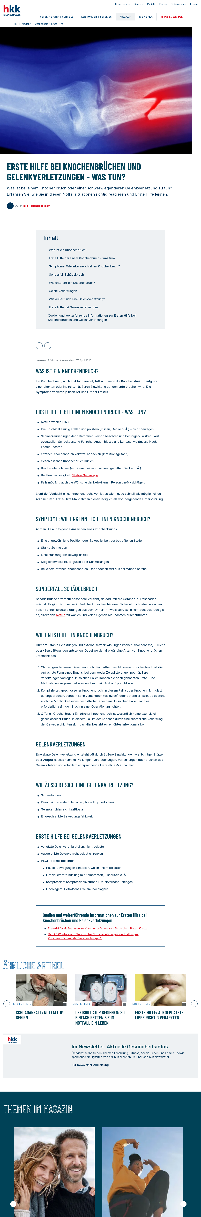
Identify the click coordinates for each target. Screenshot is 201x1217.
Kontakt (151, 4)
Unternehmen (179, 4)
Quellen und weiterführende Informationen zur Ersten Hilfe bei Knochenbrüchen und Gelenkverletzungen (89, 318)
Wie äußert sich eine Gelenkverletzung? (74, 299)
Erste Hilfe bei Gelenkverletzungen (70, 307)
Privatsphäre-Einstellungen (116, 1210)
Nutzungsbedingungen (32, 1210)
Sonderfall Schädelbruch (63, 274)
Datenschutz (56, 1210)
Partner (163, 4)
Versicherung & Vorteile (19, 1170)
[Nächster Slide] (194, 1003)
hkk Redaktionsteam (36, 205)
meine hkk (10, 1178)
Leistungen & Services (57, 1170)
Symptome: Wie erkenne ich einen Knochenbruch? (81, 266)
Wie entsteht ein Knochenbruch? (69, 282)
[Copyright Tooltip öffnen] (65, 1006)
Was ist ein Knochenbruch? (65, 250)
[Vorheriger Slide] (6, 1003)
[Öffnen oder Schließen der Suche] (194, 16)
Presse (194, 4)
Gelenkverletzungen (60, 291)
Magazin (85, 1170)
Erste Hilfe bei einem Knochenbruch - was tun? (79, 258)
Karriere (139, 4)
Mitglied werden (53, 1178)
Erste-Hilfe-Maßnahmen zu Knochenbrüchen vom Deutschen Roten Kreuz (97, 928)
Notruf (60, 615)
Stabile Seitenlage (85, 475)
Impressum (9, 1210)
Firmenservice (122, 4)
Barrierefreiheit (75, 1210)
